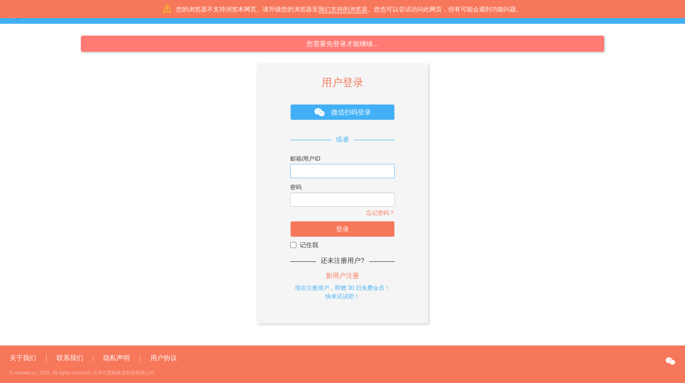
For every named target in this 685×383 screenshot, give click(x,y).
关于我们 (23, 358)
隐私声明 (116, 358)
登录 (342, 229)
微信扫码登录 (343, 112)
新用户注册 (342, 275)
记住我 (304, 245)
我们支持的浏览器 (343, 9)
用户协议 (163, 358)
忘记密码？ (380, 213)
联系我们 (70, 358)
